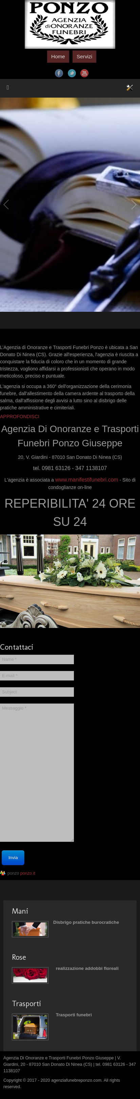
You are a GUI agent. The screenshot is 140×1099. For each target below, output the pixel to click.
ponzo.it (27, 873)
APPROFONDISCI (19, 416)
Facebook (59, 73)
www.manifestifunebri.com (86, 480)
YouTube (84, 73)
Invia (13, 857)
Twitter (72, 73)
